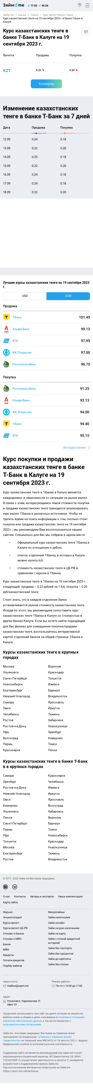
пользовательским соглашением (22, 1024)
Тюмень (54, 714)
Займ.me (8, 14)
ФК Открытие (22, 352)
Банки (22, 14)
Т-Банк (34, 14)
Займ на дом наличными (64, 928)
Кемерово (55, 738)
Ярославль (56, 702)
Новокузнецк (58, 726)
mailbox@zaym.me (18, 985)
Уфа (6, 732)
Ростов (8, 720)
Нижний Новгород (16, 696)
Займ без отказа (58, 964)
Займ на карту (57, 933)
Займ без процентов (60, 953)
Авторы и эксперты (42, 896)
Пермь (7, 744)
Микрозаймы (56, 912)
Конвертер (46, 84)
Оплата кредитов (13, 960)
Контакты (20, 896)
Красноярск (11, 750)
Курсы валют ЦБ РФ (15, 928)
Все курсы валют (74, 447)
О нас (6, 896)
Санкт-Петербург (15, 678)
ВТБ (15, 341)
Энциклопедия (12, 917)
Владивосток (57, 696)
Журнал (8, 912)
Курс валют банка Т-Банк (58, 14)
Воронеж (54, 666)
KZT (7, 70)
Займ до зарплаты (59, 958)
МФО (6, 949)
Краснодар (56, 672)
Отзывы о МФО (12, 938)
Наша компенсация (70, 896)
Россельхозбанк (24, 364)
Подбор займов (12, 965)
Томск (52, 744)
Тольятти (55, 678)
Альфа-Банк (20, 329)
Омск (7, 708)
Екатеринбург (13, 690)
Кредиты (8, 955)
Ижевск (53, 684)
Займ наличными (59, 917)
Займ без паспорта (60, 948)
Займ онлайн (56, 922)
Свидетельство (12, 1040)
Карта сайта (10, 902)
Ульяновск (11, 672)
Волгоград (10, 738)
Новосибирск (13, 684)
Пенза (52, 750)
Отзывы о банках (13, 933)
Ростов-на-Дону (14, 726)
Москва (8, 666)
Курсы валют (11, 922)
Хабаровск (56, 720)
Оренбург (54, 732)
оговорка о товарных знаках (54, 1037)
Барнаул (54, 690)
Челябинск (11, 714)
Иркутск (54, 708)
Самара (8, 702)
